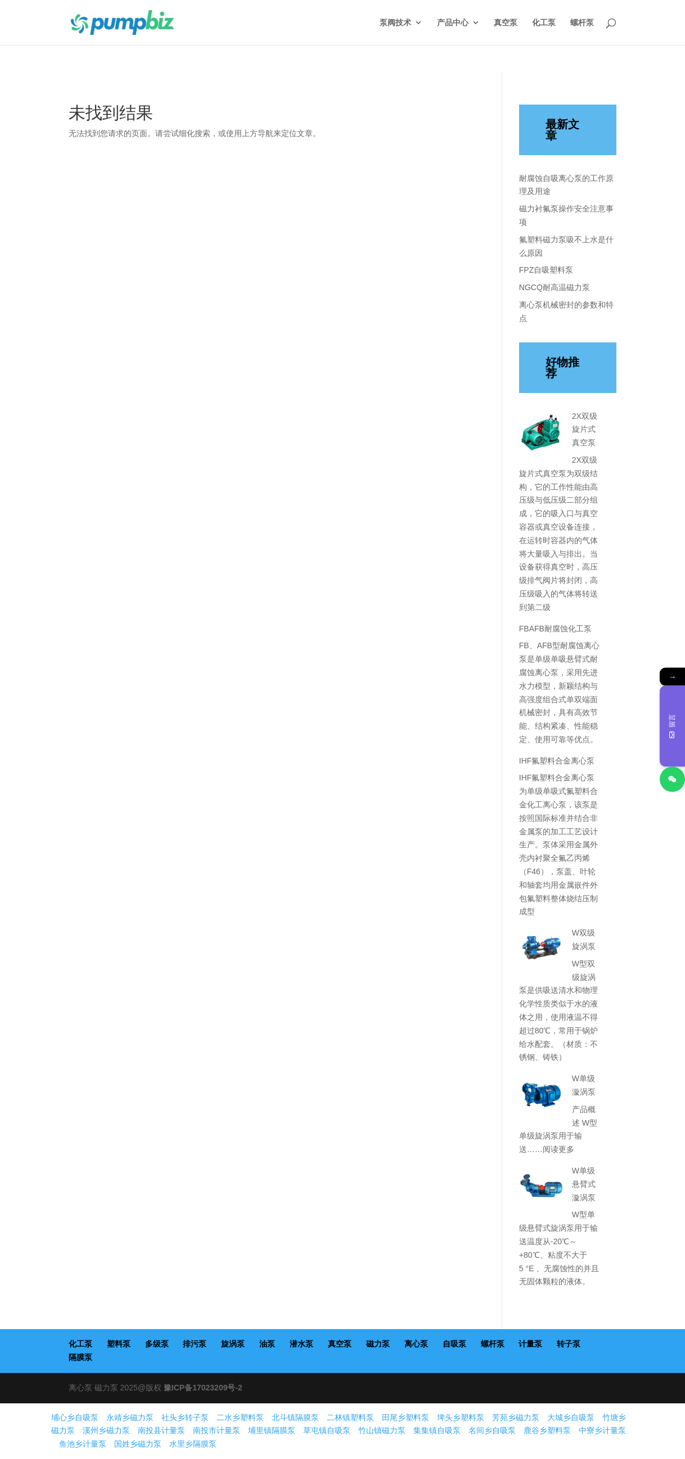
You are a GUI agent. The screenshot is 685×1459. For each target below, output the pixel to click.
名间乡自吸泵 (492, 1430)
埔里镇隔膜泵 (271, 1430)
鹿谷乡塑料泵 (547, 1430)
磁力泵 (378, 1343)
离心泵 (416, 1343)
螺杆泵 (582, 23)
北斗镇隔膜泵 (295, 1417)
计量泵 (530, 1343)
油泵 (267, 1343)
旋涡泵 (233, 1343)
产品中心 (452, 23)
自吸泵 (454, 1343)
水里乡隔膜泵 (193, 1443)
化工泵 (544, 23)
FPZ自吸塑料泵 (546, 269)
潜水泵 (301, 1343)
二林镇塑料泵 (350, 1417)
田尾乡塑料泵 (405, 1417)
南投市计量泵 (216, 1430)
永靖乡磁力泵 (130, 1417)
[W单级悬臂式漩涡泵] (541, 1189)
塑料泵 (118, 1343)
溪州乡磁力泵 (106, 1430)
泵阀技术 (395, 23)
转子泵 (568, 1343)
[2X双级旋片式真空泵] (541, 434)
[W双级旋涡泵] (541, 951)
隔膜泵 (80, 1357)
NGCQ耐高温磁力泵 (554, 287)
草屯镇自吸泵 (326, 1430)
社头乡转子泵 (185, 1417)
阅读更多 (558, 1149)
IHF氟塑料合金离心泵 (557, 760)
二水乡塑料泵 (240, 1417)
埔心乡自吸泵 (74, 1417)
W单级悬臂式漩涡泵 (584, 1184)
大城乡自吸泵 (570, 1417)
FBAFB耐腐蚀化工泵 (555, 628)
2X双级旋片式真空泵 (584, 430)
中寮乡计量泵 (602, 1430)
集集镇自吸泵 (437, 1430)
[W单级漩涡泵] (541, 1097)
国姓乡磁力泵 (137, 1443)
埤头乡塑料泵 (460, 1417)
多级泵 (157, 1343)
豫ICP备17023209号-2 (203, 1387)
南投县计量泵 (161, 1430)
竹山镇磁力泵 (381, 1430)
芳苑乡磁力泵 (515, 1417)
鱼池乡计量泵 (82, 1443)
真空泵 (505, 23)
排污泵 (194, 1343)
